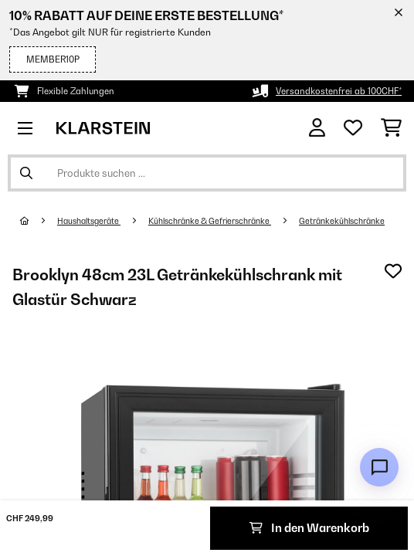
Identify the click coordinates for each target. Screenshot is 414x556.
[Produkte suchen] (207, 173)
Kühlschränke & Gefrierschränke (209, 220)
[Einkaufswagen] (391, 128)
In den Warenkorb (309, 527)
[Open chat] (379, 467)
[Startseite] (38, 220)
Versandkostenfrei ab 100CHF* (339, 91)
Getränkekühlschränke (342, 220)
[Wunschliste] (353, 128)
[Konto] (317, 128)
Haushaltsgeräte (88, 220)
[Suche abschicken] (26, 173)
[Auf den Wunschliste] (393, 271)
